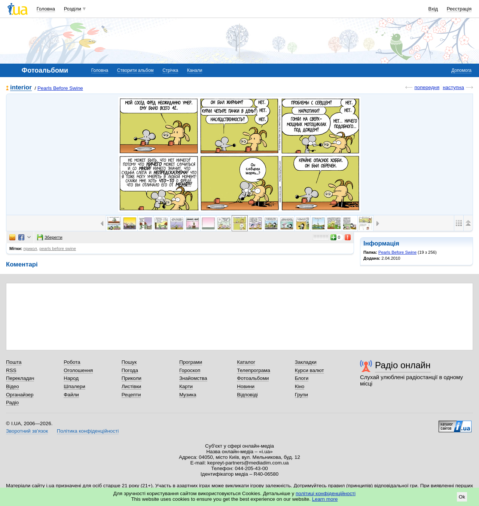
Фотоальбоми (253, 378)
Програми (190, 362)
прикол (30, 248)
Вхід (433, 9)
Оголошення (78, 370)
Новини (245, 386)
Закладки (306, 362)
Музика (187, 394)
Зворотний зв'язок (27, 431)
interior (21, 88)
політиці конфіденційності (326, 493)
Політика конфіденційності (88, 431)
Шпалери (74, 386)
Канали (194, 70)
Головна (46, 9)
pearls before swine (57, 248)
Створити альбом (135, 70)
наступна (453, 87)
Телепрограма (253, 370)
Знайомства (193, 378)
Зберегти (49, 237)
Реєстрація (459, 9)
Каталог (246, 362)
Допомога (461, 70)
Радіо (12, 402)
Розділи (72, 9)
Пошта (13, 362)
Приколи (131, 378)
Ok (462, 497)
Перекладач (20, 378)
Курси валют (309, 370)
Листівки (131, 386)
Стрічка (170, 70)
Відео (12, 386)
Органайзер (19, 394)
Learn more (325, 499)
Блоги (302, 378)
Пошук (129, 362)
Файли (71, 394)
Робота (72, 362)
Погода (130, 370)
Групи (301, 394)
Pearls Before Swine (60, 88)
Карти (186, 386)
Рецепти (131, 394)
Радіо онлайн (403, 365)
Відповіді (247, 394)
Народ (71, 378)
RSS (11, 370)
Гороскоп (189, 370)
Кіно (300, 386)
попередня (426, 87)
